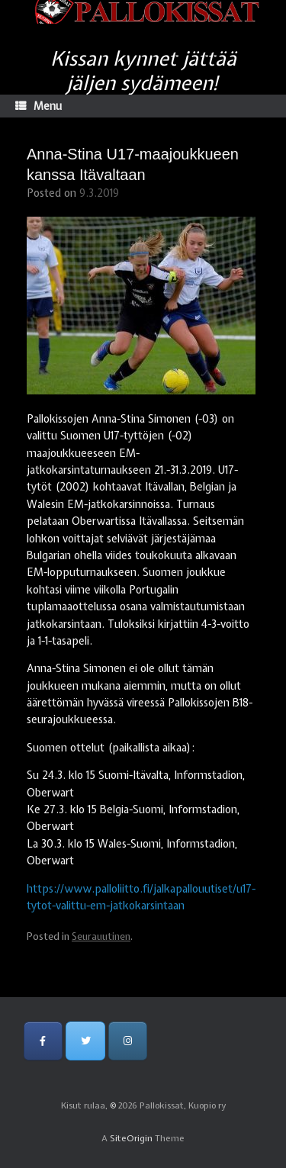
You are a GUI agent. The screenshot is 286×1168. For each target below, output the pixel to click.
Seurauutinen (101, 936)
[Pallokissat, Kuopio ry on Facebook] (43, 1041)
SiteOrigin (131, 1138)
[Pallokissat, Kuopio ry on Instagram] (127, 1041)
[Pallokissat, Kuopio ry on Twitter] (85, 1041)
